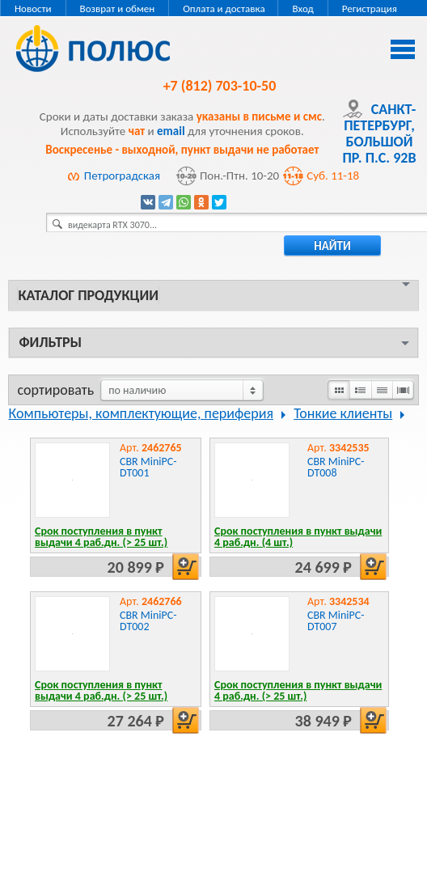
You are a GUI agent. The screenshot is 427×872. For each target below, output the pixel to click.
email (171, 131)
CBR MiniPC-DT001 (148, 467)
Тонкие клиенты (343, 413)
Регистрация (369, 8)
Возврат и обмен (117, 8)
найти (332, 246)
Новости (33, 8)
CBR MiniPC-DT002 (148, 620)
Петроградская (122, 175)
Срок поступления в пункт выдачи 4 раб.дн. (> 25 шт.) (101, 536)
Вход (302, 8)
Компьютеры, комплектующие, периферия (140, 413)
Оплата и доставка (223, 8)
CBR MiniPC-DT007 (336, 620)
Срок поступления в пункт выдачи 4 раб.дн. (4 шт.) (298, 536)
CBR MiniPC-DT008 (336, 467)
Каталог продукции (88, 295)
